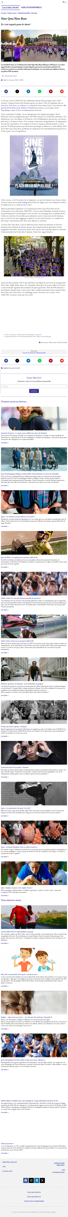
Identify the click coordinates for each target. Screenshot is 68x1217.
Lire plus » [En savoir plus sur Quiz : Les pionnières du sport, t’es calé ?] (5, 816)
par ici (39, 334)
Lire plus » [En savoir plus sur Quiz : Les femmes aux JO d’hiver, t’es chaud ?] (5, 526)
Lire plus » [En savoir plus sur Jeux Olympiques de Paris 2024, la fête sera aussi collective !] (5, 1069)
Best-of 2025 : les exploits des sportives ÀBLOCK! (19, 557)
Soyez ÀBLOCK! (34, 378)
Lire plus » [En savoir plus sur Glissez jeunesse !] (5, 1153)
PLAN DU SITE (7, 1171)
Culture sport (12, 13)
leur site (48, 336)
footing (24, 202)
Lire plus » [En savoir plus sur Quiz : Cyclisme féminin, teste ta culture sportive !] (5, 856)
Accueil (3, 13)
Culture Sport (10, 8)
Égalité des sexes (9, 368)
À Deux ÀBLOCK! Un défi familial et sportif (17, 932)
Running (34, 13)
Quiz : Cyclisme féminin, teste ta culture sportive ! (19, 847)
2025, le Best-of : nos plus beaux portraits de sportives (21, 598)
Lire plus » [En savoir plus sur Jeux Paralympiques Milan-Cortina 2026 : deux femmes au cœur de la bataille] (5, 485)
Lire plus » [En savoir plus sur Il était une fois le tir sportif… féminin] (5, 777)
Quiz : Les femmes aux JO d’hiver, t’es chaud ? (18, 517)
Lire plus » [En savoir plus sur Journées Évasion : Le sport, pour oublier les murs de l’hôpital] (5, 443)
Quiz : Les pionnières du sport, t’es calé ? (16, 808)
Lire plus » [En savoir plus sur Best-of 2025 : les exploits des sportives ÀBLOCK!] (5, 567)
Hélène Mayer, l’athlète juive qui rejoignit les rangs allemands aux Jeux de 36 (29, 1101)
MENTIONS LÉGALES (10, 1162)
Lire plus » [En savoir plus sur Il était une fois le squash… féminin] (5, 736)
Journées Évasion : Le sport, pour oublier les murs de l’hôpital (24, 433)
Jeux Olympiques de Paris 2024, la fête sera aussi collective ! (23, 1060)
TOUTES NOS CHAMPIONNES (34, 1201)
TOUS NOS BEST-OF (34, 1197)
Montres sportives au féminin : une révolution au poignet (22, 684)
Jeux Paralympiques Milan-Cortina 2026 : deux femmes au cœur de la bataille (30, 474)
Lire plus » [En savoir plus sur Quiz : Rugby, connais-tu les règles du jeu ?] (5, 895)
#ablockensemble (31, 7)
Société (17, 368)
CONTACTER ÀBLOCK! (59, 1164)
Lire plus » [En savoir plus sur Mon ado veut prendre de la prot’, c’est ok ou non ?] (5, 986)
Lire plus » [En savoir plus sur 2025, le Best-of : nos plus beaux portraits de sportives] (5, 610)
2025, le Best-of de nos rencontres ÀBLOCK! (17, 641)
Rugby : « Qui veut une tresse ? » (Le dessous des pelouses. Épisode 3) (26, 1017)
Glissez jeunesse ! (7, 1144)
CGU (4, 1166)
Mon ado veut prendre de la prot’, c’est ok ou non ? (19, 974)
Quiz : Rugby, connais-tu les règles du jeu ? (16, 888)
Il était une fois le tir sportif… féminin (14, 767)
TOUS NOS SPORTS (34, 1192)
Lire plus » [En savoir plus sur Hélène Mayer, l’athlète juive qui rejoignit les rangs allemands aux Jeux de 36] (5, 1112)
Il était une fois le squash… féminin (14, 727)
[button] (2, 2)
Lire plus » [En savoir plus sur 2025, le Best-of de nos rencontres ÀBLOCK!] (5, 652)
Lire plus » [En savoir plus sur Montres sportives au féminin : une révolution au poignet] (5, 695)
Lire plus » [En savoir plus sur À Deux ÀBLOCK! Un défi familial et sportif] (5, 943)
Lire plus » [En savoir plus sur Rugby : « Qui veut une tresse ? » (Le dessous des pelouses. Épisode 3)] (5, 1029)
